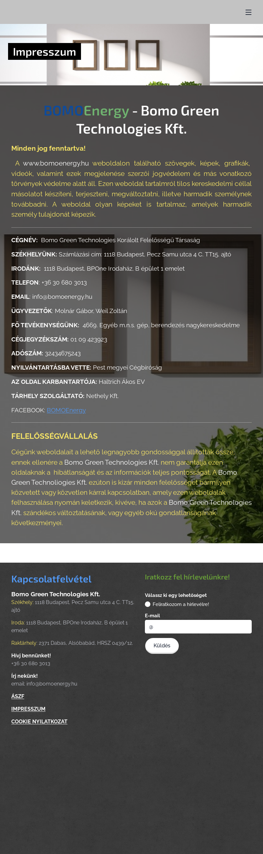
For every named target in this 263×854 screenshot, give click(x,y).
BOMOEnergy (66, 409)
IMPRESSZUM (28, 709)
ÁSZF (17, 697)
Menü (248, 12)
